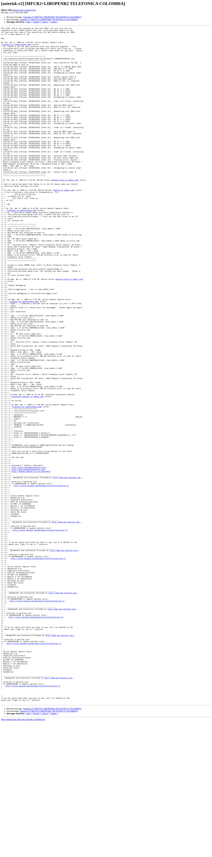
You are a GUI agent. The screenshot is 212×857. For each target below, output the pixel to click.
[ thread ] (36, 22)
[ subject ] (45, 22)
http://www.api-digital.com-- (67, 568)
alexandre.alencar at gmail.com (27, 470)
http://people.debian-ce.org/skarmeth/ (31, 560)
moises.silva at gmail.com (24, 10)
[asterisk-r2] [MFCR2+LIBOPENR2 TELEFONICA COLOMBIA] (52, 17)
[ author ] (54, 22)
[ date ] (29, 22)
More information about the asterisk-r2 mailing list (23, 854)
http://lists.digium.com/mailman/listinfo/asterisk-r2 (41, 577)
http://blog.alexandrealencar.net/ (29, 555)
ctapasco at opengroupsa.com (16, 48)
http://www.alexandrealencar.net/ (28, 558)
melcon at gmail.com (64, 223)
